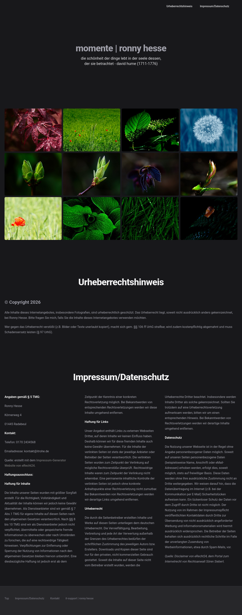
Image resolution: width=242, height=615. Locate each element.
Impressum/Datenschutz (214, 6)
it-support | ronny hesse (80, 598)
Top (7, 598)
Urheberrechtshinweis (179, 6)
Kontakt (55, 598)
